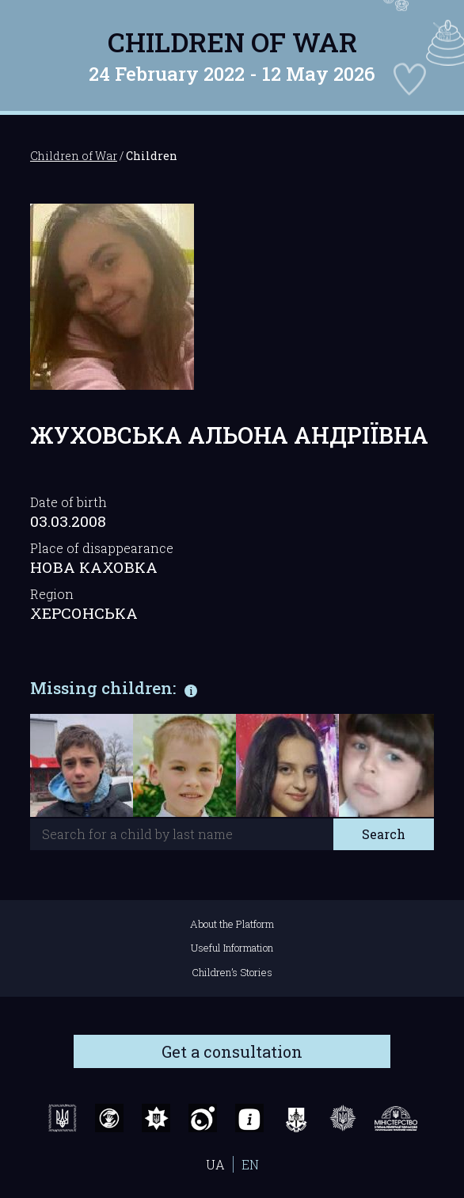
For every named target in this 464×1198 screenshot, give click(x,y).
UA (215, 1164)
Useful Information (232, 947)
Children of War (232, 41)
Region (52, 594)
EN (250, 1164)
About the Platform (232, 924)
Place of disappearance (101, 548)
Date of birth (68, 502)
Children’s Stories (232, 972)
